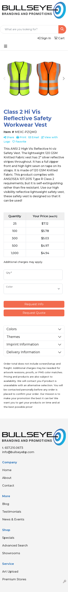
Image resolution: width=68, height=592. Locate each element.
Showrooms (11, 553)
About (6, 478)
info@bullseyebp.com (18, 452)
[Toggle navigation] (5, 46)
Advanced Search (15, 545)
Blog (5, 504)
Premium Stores (14, 579)
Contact (8, 485)
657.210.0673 (14, 447)
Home (6, 470)
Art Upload (10, 571)
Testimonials (11, 511)
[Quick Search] (29, 29)
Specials (8, 537)
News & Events (13, 519)
